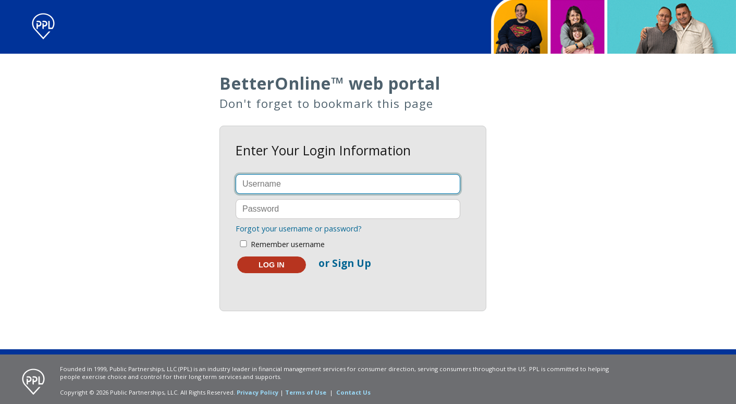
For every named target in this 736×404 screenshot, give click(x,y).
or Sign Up (344, 263)
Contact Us (353, 392)
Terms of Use (305, 392)
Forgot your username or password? (299, 229)
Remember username (280, 244)
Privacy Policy (257, 392)
